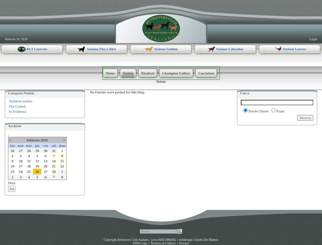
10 (21, 161)
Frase (280, 111)
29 (37, 151)
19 (37, 166)
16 (12, 166)
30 (45, 151)
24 (21, 172)
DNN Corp (140, 243)
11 (29, 161)
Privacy (184, 243)
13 (45, 161)
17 (21, 166)
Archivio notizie (20, 101)
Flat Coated (17, 106)
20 (45, 166)
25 (29, 172)
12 (37, 161)
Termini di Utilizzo (163, 243)
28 (29, 151)
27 (21, 151)
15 (62, 161)
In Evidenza (17, 111)
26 (12, 151)
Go (12, 189)
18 (29, 166)
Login (313, 39)
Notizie (161, 81)
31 (54, 151)
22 (62, 166)
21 (54, 166)
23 (12, 172)
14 (54, 161)
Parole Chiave (259, 111)
